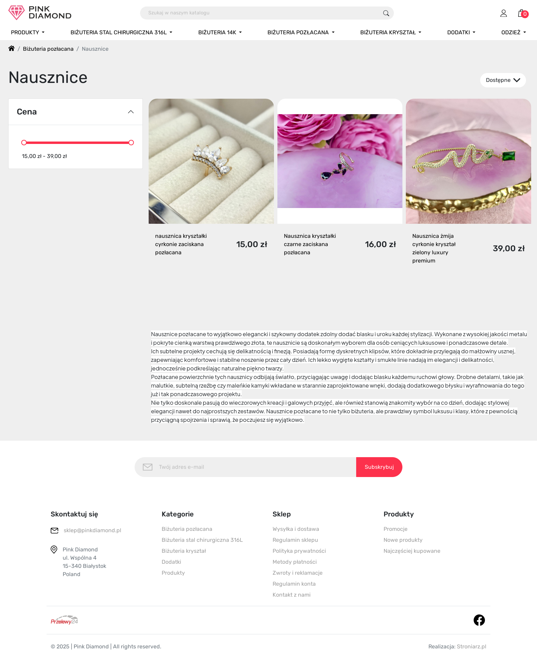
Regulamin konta (294, 584)
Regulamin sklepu (295, 540)
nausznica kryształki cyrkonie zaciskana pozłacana (181, 244)
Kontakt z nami (292, 594)
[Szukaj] (259, 13)
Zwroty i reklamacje (298, 573)
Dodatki (171, 562)
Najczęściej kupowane (412, 551)
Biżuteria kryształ (184, 551)
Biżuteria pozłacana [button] (298, 32)
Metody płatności (295, 562)
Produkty (173, 573)
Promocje (396, 529)
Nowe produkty (403, 540)
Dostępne (503, 80)
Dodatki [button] (459, 32)
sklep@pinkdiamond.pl (92, 530)
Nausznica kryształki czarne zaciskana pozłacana (310, 244)
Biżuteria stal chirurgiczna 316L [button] (119, 32)
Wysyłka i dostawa (296, 529)
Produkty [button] (25, 32)
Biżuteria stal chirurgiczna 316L (202, 540)
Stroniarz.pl (471, 646)
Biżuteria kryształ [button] (388, 32)
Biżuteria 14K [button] (218, 32)
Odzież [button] (511, 32)
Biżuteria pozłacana (187, 529)
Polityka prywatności (299, 551)
